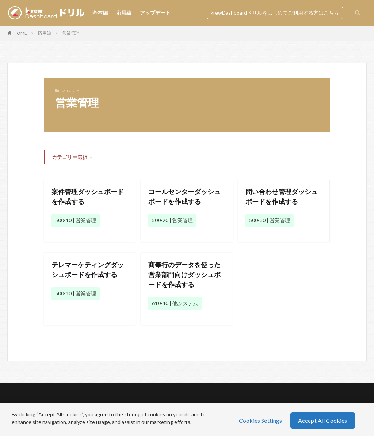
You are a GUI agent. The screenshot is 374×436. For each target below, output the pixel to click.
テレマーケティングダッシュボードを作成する (87, 269)
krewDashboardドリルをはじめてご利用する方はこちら (275, 13)
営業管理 (71, 33)
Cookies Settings (260, 420)
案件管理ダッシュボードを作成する (87, 196)
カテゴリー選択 (70, 157)
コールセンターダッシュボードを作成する (184, 196)
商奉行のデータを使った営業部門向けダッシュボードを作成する (184, 274)
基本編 (100, 13)
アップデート (155, 13)
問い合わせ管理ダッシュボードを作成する (281, 196)
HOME (20, 33)
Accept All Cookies (322, 420)
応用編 (123, 13)
